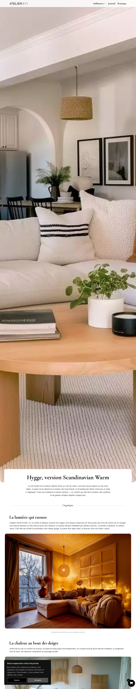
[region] (27, 672)
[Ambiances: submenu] (105, 3)
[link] (19, 3)
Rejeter (17, 680)
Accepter (38, 680)
